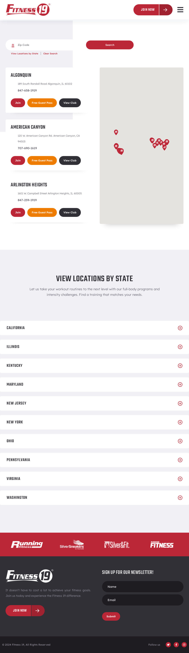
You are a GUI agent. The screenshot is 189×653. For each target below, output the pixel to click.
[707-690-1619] (12, 148)
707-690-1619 (27, 148)
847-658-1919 (27, 90)
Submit (111, 616)
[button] (180, 9)
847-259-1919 (27, 200)
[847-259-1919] (12, 200)
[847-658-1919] (12, 90)
